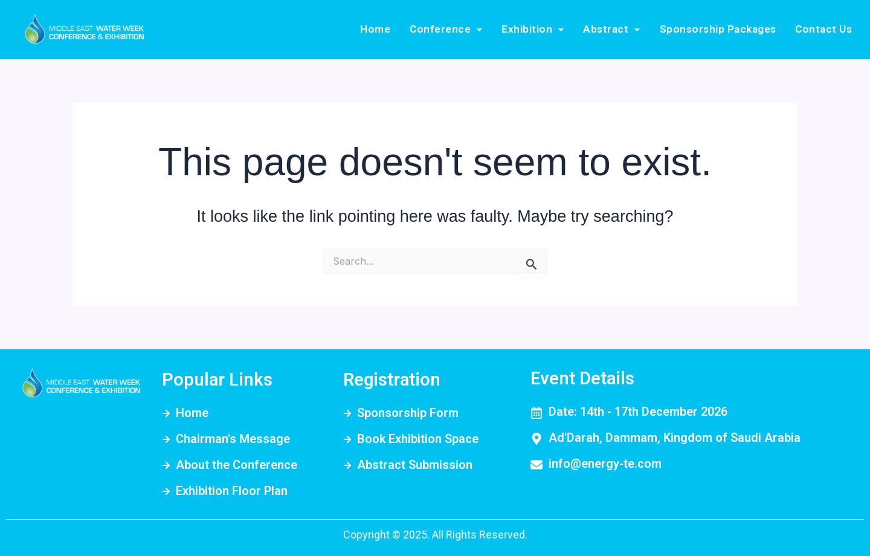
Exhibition (550, 29)
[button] (469, 29)
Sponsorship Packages (725, 29)
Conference (469, 29)
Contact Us (826, 29)
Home (405, 29)
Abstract (623, 29)
